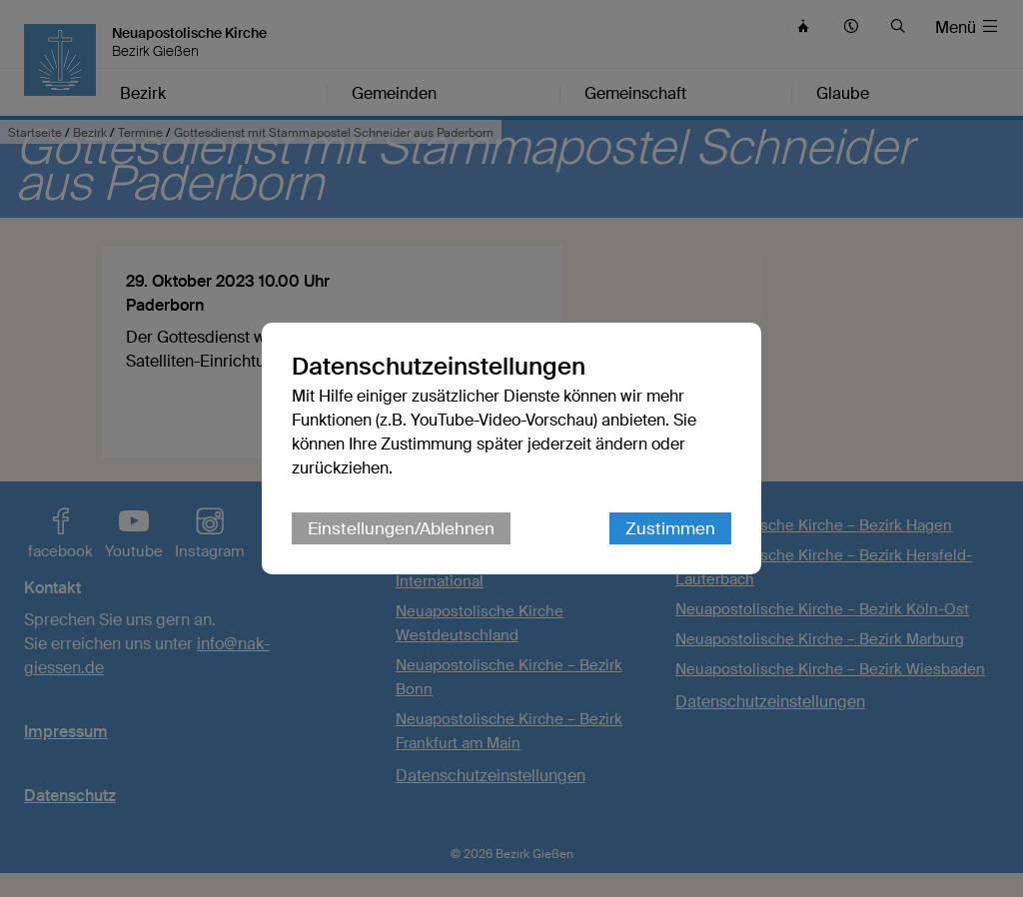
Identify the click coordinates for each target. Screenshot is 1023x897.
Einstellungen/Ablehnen (401, 528)
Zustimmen (670, 528)
